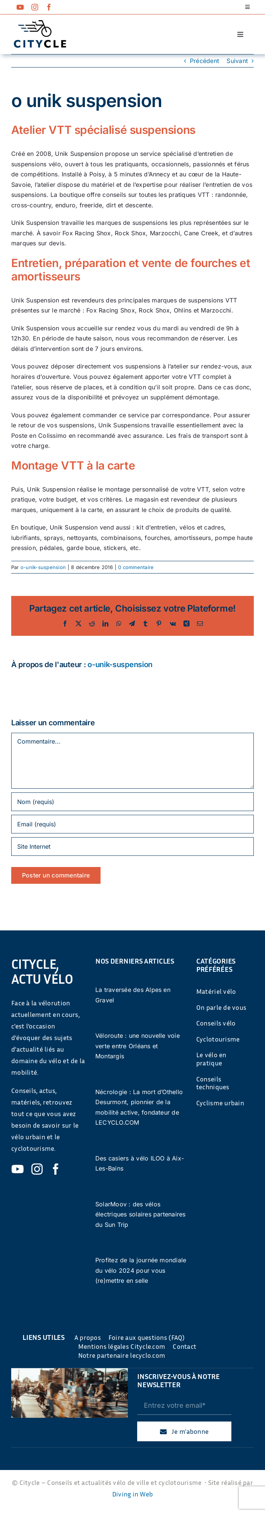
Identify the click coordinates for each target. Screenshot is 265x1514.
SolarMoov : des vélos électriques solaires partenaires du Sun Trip (140, 1214)
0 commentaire (136, 567)
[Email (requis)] (132, 824)
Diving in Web (132, 1494)
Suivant (237, 61)
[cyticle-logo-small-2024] (40, 23)
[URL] (132, 846)
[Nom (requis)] (132, 801)
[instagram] (34, 7)
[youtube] (20, 7)
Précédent (204, 61)
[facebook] (49, 7)
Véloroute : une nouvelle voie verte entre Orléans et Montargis (137, 1046)
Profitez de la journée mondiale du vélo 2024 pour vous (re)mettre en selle (140, 1270)
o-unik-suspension (43, 567)
